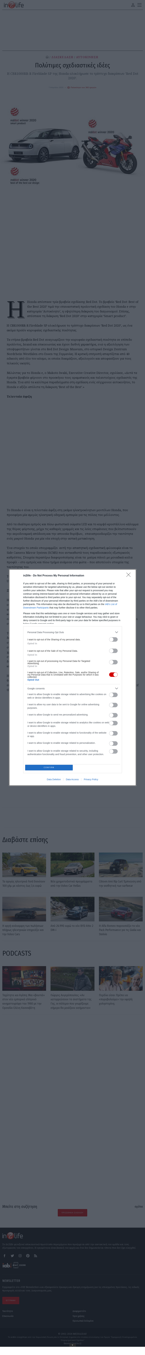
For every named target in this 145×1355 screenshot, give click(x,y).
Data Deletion (54, 780)
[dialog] (72, 677)
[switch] (113, 638)
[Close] (129, 575)
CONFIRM (50, 767)
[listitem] (72, 631)
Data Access (72, 780)
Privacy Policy (91, 780)
